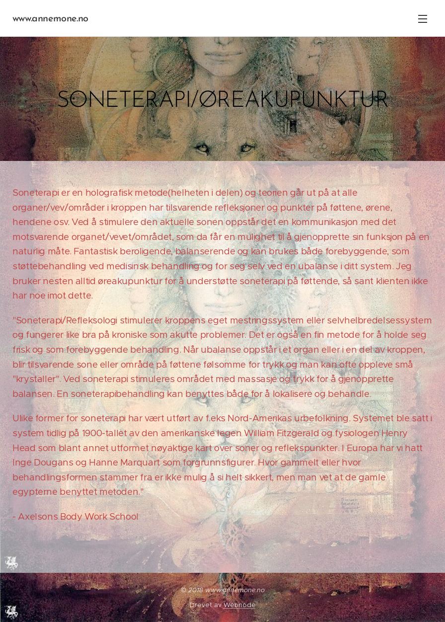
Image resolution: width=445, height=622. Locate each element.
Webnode (239, 605)
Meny (422, 18)
